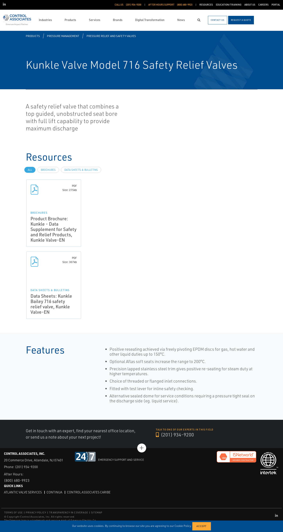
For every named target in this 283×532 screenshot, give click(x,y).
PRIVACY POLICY (36, 512)
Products (33, 36)
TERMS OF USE (13, 512)
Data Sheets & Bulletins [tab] (81, 169)
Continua (54, 492)
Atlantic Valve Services (23, 492)
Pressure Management (63, 36)
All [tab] (30, 169)
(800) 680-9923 (17, 480)
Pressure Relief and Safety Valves (111, 36)
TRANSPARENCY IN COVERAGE (68, 512)
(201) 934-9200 (175, 435)
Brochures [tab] (48, 169)
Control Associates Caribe (89, 492)
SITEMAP (96, 512)
